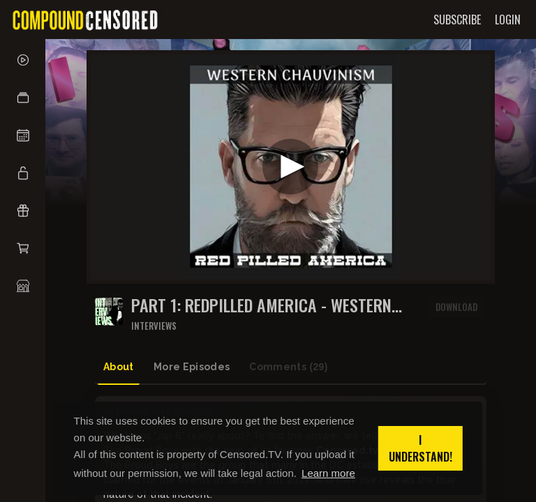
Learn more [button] (328, 473)
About (118, 366)
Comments (288, 367)
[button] (22, 97)
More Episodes (192, 366)
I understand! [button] (420, 448)
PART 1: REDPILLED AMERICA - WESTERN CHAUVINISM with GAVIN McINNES (261, 305)
